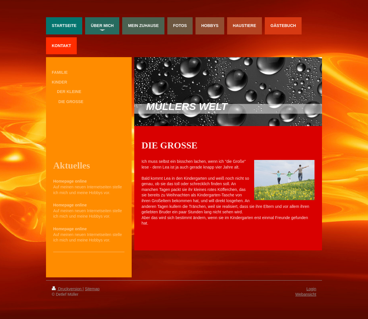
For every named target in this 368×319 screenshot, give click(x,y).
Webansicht (305, 294)
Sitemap (92, 289)
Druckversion (67, 289)
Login (311, 289)
